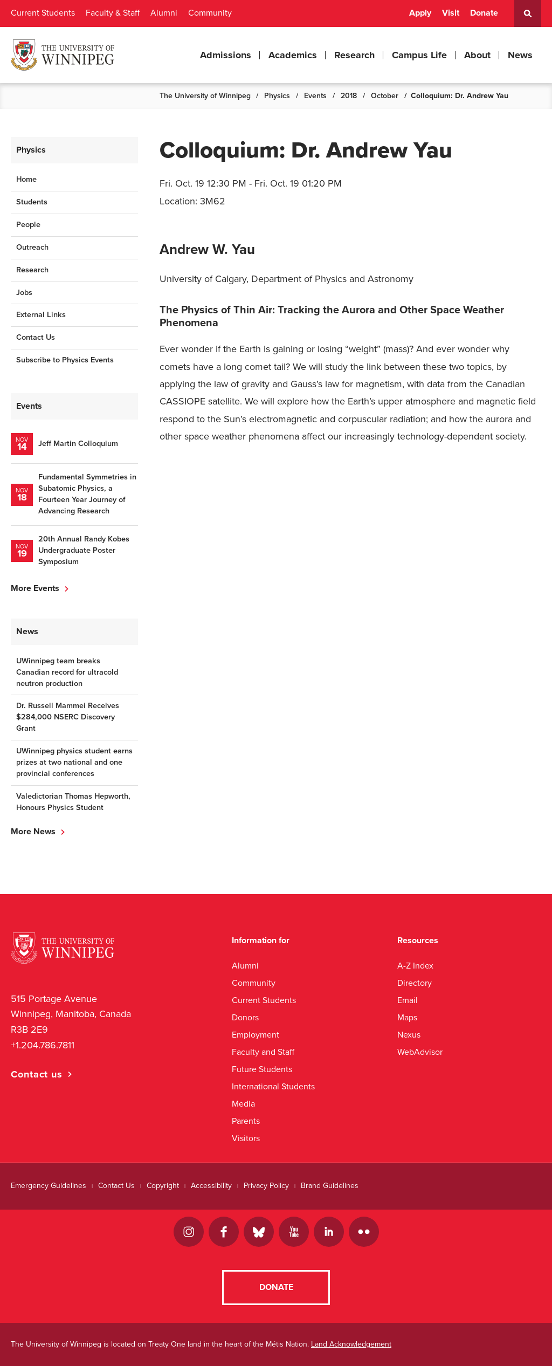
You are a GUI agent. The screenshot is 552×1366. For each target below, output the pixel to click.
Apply (420, 13)
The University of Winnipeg (205, 95)
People (28, 224)
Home (26, 179)
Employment (255, 1034)
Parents (246, 1121)
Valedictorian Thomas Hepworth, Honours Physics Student (73, 802)
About (477, 55)
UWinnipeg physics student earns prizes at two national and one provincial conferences (74, 762)
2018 (349, 95)
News (520, 55)
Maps (407, 1017)
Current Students (43, 13)
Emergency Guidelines (48, 1185)
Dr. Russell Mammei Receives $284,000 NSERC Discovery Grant (67, 717)
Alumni (163, 13)
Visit (450, 13)
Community (210, 13)
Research (354, 55)
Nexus (408, 1034)
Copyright (163, 1185)
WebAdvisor (420, 1052)
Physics (277, 95)
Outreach (32, 247)
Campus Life (419, 55)
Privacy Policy (266, 1185)
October (384, 95)
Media (243, 1104)
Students (31, 202)
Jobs (24, 292)
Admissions (225, 55)
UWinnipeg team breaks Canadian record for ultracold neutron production (67, 672)
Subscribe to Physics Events (65, 360)
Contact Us (35, 337)
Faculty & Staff (113, 13)
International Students (273, 1086)
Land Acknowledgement (351, 1344)
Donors (245, 1017)
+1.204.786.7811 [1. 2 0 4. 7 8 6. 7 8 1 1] (42, 1045)
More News (33, 831)
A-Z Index (415, 965)
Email (407, 1000)
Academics (292, 55)
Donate (484, 13)
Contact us (37, 1074)
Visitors (246, 1138)
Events (315, 95)
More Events (35, 588)
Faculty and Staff (263, 1052)
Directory (414, 983)
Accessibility (211, 1185)
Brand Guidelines (329, 1185)
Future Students (262, 1069)
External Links (41, 314)
